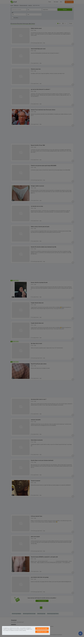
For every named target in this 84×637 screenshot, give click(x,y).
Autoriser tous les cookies (42, 628)
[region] (26, 630)
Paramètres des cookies (42, 631)
